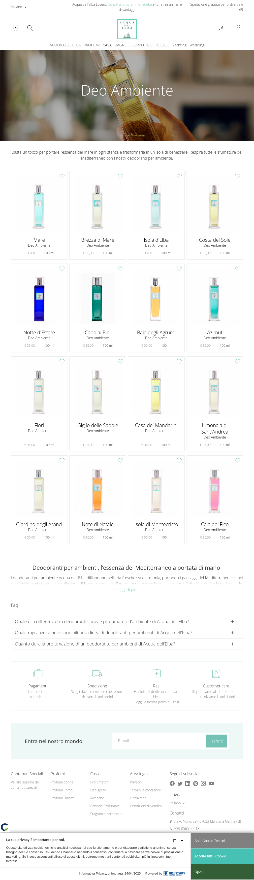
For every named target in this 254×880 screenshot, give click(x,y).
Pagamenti (38, 686)
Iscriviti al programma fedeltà (130, 4)
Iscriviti (217, 741)
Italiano (16, 6)
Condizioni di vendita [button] (146, 806)
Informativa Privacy (92, 873)
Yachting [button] (179, 44)
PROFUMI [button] (92, 44)
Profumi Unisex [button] (62, 798)
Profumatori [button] (99, 782)
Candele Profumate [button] (105, 806)
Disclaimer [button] (138, 798)
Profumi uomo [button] (62, 790)
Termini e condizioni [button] (145, 790)
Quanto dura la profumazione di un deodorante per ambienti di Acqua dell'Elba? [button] (95, 644)
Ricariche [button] (97, 798)
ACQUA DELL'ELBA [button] (65, 44)
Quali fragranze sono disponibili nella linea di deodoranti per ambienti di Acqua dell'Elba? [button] (103, 633)
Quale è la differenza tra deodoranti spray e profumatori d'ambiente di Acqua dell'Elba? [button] (102, 621)
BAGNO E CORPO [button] (129, 44)
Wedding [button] (197, 44)
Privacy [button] (135, 782)
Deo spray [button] (98, 790)
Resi (156, 686)
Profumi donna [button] (62, 782)
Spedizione (97, 686)
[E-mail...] (158, 741)
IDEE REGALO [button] (158, 44)
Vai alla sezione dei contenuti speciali (25, 785)
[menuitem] (179, 45)
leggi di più (127, 589)
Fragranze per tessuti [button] (106, 814)
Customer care (216, 686)
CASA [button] (107, 44)
